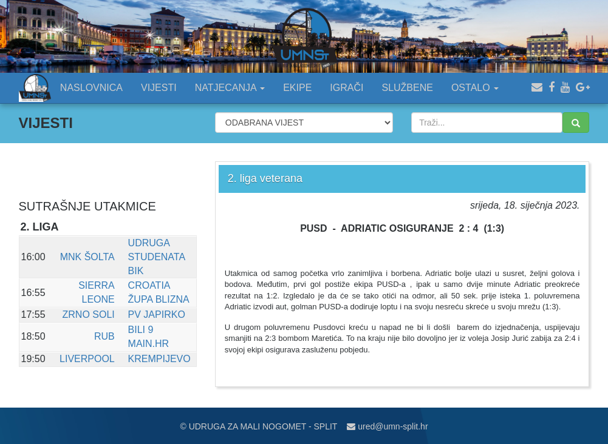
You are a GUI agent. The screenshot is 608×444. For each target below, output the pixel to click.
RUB (104, 336)
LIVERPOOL (87, 359)
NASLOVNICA (91, 87)
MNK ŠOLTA (87, 257)
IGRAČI (346, 87)
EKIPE (297, 87)
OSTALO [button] (475, 87)
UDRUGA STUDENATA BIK (156, 257)
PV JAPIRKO (156, 314)
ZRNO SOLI (89, 314)
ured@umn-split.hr (387, 426)
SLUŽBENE (406, 87)
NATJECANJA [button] (230, 87)
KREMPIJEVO (159, 359)
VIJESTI (159, 87)
